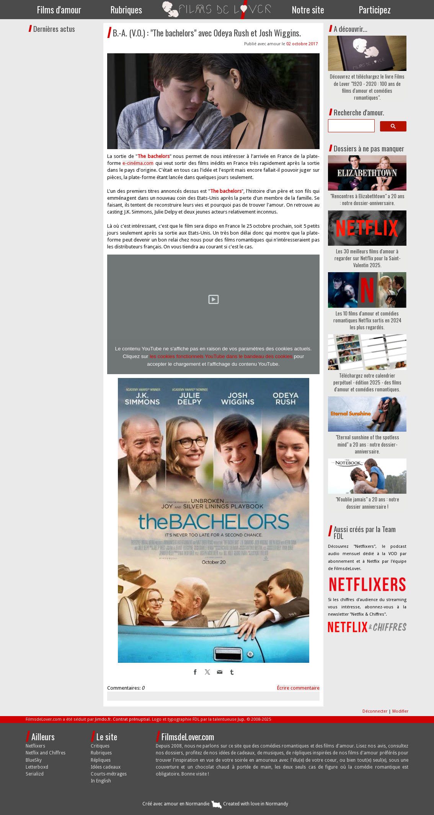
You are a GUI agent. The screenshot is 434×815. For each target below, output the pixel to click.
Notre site (308, 9)
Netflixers (35, 746)
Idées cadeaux (106, 767)
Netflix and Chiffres (45, 753)
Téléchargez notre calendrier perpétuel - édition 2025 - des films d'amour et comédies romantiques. (367, 382)
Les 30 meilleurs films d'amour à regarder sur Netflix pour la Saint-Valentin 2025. (367, 258)
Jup (241, 719)
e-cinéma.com (137, 163)
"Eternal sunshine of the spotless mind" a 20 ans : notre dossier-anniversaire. (367, 444)
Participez (375, 9)
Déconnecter (375, 711)
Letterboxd (37, 767)
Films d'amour (59, 9)
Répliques (101, 760)
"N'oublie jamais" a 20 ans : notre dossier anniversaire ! (367, 502)
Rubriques (126, 9)
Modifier (400, 711)
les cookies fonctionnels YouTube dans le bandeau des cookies (221, 356)
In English (101, 781)
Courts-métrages (109, 774)
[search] (350, 126)
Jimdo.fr (103, 719)
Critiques (100, 746)
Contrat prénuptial (131, 719)
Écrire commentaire (298, 688)
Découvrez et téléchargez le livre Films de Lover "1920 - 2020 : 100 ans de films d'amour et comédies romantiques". (367, 87)
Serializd (35, 774)
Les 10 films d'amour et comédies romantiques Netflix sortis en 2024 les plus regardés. (367, 320)
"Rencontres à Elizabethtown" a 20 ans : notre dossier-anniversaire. (367, 199)
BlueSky (34, 760)
